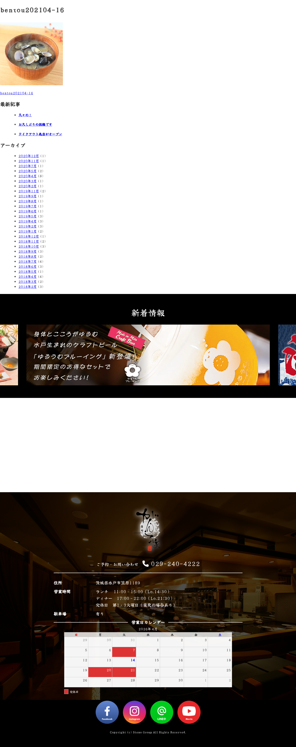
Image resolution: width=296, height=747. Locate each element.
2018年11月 (28, 241)
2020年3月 (27, 180)
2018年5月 (27, 271)
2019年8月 (27, 200)
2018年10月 (28, 246)
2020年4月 (27, 175)
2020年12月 (28, 155)
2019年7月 (27, 205)
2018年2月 (27, 286)
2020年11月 (28, 160)
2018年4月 (27, 276)
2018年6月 (27, 266)
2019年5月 (27, 216)
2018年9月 (27, 251)
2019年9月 (27, 195)
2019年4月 (27, 221)
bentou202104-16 (16, 92)
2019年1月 (27, 231)
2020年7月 (27, 165)
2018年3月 (27, 281)
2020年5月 (27, 170)
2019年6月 (27, 211)
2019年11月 (28, 190)
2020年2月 (27, 185)
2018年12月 (28, 236)
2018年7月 (27, 261)
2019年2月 (27, 226)
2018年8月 (27, 256)
